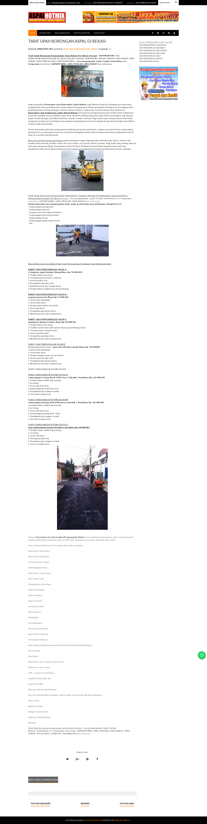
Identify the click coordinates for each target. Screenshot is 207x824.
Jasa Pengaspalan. (92, 820)
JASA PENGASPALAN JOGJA (150, 56)
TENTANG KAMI (45, 33)
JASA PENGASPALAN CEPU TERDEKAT (109, 3)
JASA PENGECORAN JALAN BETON (152, 45)
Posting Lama (127, 803)
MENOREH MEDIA (122, 820)
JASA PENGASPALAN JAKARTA (151, 59)
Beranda (85, 803)
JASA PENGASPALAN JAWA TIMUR (152, 53)
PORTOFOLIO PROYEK (82, 33)
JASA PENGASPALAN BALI (149, 61)
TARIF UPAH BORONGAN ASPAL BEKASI (80, 49)
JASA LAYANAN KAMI (62, 33)
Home (32, 33)
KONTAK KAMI (99, 33)
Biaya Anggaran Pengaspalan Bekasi (45, 140)
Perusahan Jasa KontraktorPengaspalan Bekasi (60, 537)
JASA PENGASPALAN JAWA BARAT (152, 48)
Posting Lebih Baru (40, 803)
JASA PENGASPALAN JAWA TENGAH (153, 50)
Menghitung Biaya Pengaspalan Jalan (68, 3)
